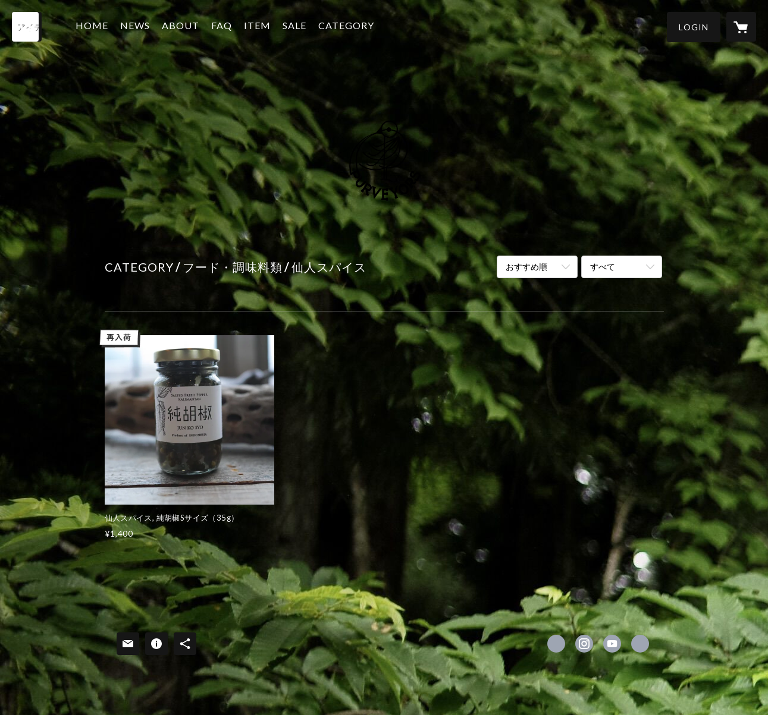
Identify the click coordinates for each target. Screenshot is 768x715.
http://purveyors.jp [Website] (640, 644)
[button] (693, 27)
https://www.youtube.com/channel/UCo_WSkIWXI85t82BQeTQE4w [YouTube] (612, 644)
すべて (602, 267)
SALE (296, 26)
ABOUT (182, 26)
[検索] (27, 27)
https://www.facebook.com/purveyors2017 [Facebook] (556, 644)
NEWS (137, 26)
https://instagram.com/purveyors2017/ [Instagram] (584, 644)
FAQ (223, 26)
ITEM (259, 26)
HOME (93, 26)
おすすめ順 (526, 267)
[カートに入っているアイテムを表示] (741, 27)
